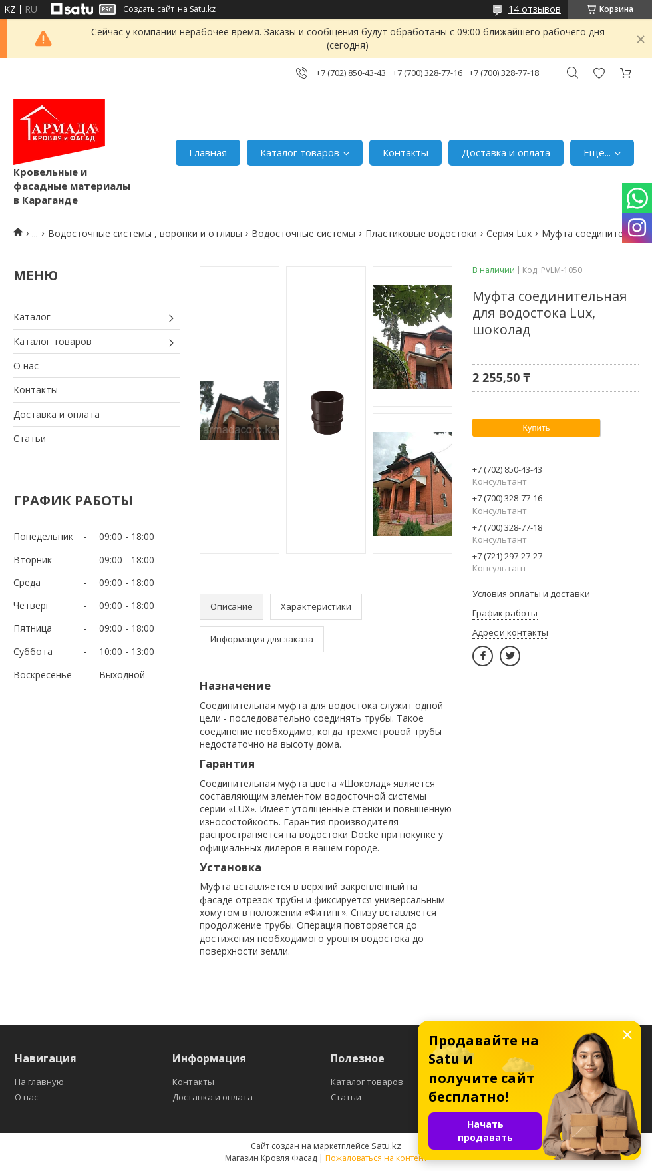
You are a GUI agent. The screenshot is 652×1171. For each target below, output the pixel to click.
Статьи (29, 438)
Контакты (405, 152)
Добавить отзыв (598, 73)
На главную (39, 1082)
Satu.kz (386, 1146)
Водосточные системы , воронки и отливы (145, 233)
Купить (536, 428)
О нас (26, 365)
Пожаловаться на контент (376, 1158)
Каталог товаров (299, 152)
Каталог (32, 316)
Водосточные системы (303, 233)
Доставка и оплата (506, 152)
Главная (208, 152)
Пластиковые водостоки (421, 233)
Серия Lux (509, 233)
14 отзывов (534, 9)
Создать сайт (148, 9)
